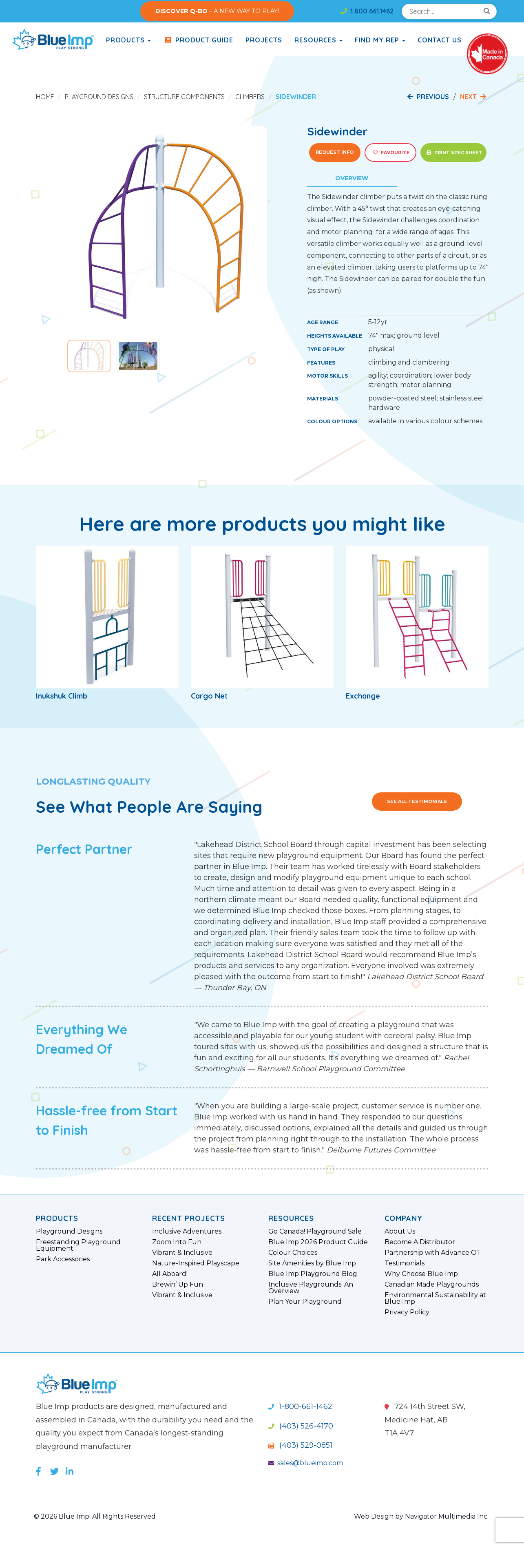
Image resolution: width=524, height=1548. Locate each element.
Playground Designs (99, 97)
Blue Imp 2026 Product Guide (318, 1242)
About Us (400, 1231)
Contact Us (440, 40)
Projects (263, 40)
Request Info (335, 152)
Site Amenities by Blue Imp (312, 1263)
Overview (351, 178)
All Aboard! (170, 1274)
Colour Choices (292, 1252)
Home (45, 97)
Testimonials (405, 1263)
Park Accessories (63, 1259)
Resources (318, 40)
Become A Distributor (420, 1242)
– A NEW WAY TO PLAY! (217, 11)
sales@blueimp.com (305, 1463)
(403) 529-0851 (300, 1445)
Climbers (250, 97)
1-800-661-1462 (300, 1406)
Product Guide (198, 40)
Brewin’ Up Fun (177, 1284)
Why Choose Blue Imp (421, 1274)
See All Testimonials (417, 801)
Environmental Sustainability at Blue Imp (435, 1298)
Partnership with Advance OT (433, 1252)
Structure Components (184, 97)
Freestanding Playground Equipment (78, 1245)
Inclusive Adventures (186, 1231)
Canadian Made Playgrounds (432, 1284)
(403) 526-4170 (300, 1426)
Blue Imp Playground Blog (312, 1274)
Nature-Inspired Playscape (195, 1263)
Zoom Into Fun (176, 1242)
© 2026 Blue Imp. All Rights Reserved (95, 1516)
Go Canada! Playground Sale (315, 1231)
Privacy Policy (407, 1312)
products (128, 40)
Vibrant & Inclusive (182, 1252)
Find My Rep (380, 40)
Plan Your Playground (305, 1301)
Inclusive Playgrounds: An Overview (310, 1287)
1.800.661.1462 (367, 11)
